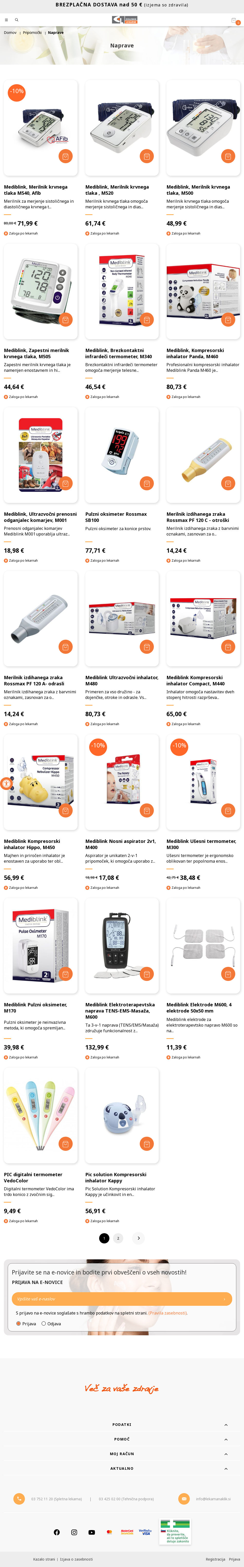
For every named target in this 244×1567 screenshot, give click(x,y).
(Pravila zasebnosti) (167, 1313)
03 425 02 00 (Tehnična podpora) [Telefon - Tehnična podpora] (126, 1498)
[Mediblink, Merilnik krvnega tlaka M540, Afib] (41, 153)
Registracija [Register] (215, 1559)
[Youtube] (92, 1532)
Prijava (29, 1324)
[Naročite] (122, 1299)
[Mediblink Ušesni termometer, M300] (203, 807)
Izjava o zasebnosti (76, 1559)
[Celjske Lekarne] (124, 20)
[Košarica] (233, 20)
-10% (17, 91)
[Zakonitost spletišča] (175, 1532)
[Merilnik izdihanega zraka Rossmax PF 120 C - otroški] (203, 480)
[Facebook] (57, 1532)
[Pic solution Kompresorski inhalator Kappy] (122, 1141)
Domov (10, 32)
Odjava (54, 1324)
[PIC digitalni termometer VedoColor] (41, 1141)
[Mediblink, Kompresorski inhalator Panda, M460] (203, 317)
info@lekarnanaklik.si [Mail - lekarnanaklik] (213, 1498)
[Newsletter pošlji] (224, 1299)
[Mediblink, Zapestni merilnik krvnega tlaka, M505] (41, 317)
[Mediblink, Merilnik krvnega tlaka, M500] (203, 153)
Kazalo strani (44, 1559)
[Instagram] (74, 1532)
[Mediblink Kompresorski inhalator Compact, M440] (203, 644)
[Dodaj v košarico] (66, 156)
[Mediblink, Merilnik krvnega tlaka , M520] (122, 153)
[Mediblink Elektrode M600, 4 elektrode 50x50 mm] (203, 974)
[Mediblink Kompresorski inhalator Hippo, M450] (41, 807)
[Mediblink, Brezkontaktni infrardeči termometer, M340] (122, 317)
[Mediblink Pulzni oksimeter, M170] (41, 974)
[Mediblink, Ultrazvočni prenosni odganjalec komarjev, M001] (41, 480)
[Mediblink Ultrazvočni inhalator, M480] (122, 644)
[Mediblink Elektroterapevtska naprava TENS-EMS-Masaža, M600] (122, 974)
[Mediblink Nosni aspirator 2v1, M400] (122, 807)
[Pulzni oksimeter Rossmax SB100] (122, 480)
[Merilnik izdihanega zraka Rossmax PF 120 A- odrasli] (41, 644)
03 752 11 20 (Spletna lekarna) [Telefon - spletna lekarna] (56, 1498)
